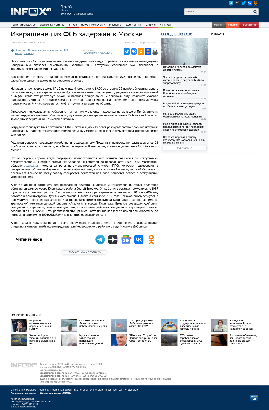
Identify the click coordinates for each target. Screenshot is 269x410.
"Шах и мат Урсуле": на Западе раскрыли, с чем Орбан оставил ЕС (143, 338)
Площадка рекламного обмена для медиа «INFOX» (41, 393)
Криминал (20, 50)
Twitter (243, 3)
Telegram (231, 3)
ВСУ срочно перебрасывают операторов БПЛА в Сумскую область (190, 339)
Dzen (237, 3)
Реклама (31, 389)
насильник (48, 50)
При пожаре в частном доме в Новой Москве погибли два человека (181, 93)
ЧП (28, 50)
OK (256, 3)
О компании (18, 389)
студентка (28, 53)
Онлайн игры (103, 389)
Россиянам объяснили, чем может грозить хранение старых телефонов (243, 339)
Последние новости (176, 34)
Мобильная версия (61, 389)
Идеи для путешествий (125, 389)
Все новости (184, 147)
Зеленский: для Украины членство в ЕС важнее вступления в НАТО (42, 339)
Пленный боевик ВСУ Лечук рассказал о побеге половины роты (93, 323)
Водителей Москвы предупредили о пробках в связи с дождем (184, 105)
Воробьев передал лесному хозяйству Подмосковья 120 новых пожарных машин (184, 140)
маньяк (58, 50)
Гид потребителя (84, 389)
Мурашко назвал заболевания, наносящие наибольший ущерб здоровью (91, 341)
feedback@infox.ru (27, 406)
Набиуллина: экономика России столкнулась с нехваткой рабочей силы (241, 326)
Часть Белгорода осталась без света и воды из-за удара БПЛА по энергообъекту (183, 80)
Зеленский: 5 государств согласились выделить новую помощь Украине (193, 324)
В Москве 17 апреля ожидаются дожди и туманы (182, 68)
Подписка (43, 389)
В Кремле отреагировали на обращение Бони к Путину (40, 324)
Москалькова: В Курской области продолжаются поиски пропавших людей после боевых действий (183, 126)
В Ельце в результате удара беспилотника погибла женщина (182, 115)
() (84, 252)
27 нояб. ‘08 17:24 (36, 42)
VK (250, 3)
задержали (32, 165)
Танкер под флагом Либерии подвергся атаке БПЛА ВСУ (141, 323)
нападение (36, 50)
